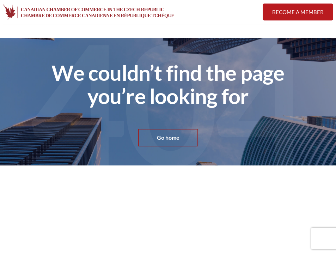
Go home (168, 137)
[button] (329, 31)
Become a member (298, 12)
